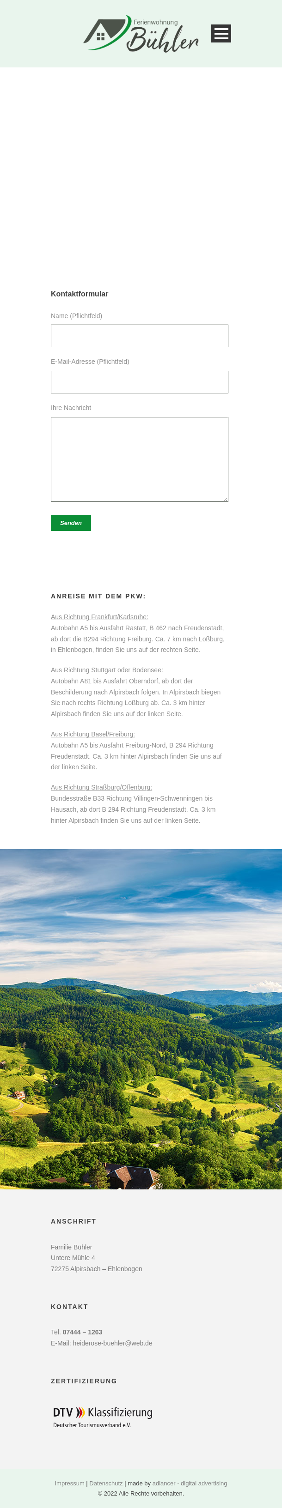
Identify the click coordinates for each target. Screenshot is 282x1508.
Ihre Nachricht (141, 455)
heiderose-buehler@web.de (112, 1343)
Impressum (69, 1483)
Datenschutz (106, 1483)
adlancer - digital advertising (190, 1483)
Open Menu (221, 33)
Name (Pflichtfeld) (141, 330)
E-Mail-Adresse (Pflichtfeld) (141, 375)
